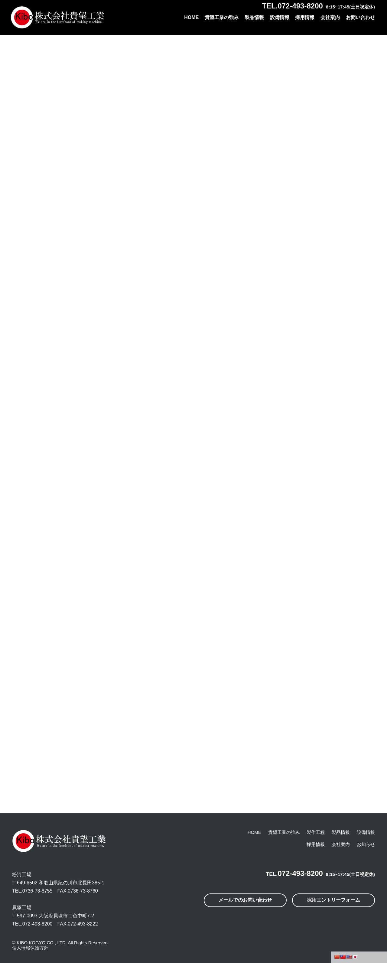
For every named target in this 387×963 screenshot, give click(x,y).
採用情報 (304, 17)
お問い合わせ (360, 17)
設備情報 (279, 17)
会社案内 (330, 17)
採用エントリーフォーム (333, 900)
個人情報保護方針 (30, 947)
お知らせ (366, 844)
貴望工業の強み (222, 17)
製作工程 (316, 832)
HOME (191, 17)
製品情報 (254, 17)
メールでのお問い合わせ (245, 900)
